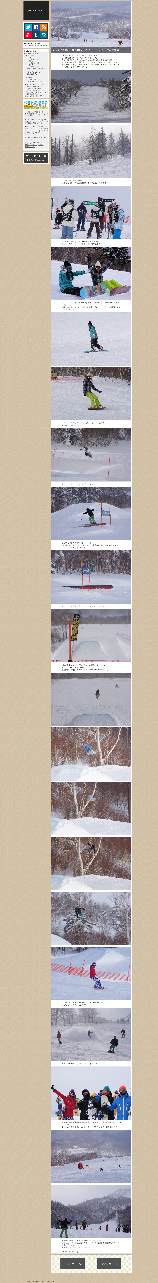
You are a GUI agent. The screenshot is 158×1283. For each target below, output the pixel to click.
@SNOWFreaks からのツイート (36, 45)
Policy (37, 1281)
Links (33, 1281)
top (2, 1277)
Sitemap (43, 1281)
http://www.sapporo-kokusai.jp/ (34, 146)
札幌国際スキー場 (31, 53)
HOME (28, 1281)
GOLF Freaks (50, 1281)
